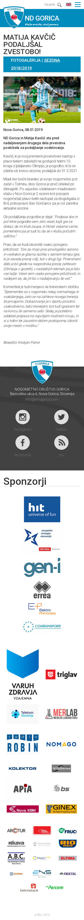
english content (68, 4)
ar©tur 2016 (42, 914)
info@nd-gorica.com (42, 399)
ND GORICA (31, 17)
